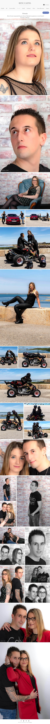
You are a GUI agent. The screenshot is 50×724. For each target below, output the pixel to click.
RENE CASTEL (25, 3)
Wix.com (30, 722)
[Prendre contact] (45, 13)
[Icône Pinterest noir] (26, 720)
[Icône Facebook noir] (21, 720)
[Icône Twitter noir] (23, 720)
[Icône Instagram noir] (28, 720)
